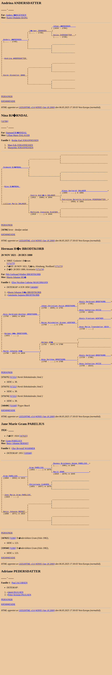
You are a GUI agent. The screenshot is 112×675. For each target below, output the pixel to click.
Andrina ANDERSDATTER (15, 63)
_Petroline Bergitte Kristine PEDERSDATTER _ (84, 219)
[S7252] (13, 412)
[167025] (23, 471)
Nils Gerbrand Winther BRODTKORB (23, 298)
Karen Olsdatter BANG (17, 17)
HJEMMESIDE (8, 113)
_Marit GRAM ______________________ (70, 509)
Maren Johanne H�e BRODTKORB (24, 316)
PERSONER (7, 108)
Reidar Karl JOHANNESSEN (25, 152)
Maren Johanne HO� (16, 301)
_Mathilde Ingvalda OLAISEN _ (44, 234)
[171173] (58, 290)
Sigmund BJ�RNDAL (16, 144)
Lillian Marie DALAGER (18, 147)
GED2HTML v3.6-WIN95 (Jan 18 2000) (37, 119)
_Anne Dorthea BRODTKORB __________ (58, 393)
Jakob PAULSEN (15, 640)
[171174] (40, 293)
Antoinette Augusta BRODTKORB (23, 318)
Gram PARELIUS (14, 476)
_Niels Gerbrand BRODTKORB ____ (94, 325)
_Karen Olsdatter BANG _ (14, 84)
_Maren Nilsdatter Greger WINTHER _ (58, 350)
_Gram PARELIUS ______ (39, 504)
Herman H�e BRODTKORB (16, 363)
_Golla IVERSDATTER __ (63, 36)
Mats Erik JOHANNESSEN (20, 157)
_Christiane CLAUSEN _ (39, 524)
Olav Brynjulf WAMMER (23, 483)
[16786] (4, 133)
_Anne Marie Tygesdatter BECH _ (94, 355)
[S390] (13, 586)
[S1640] (13, 441)
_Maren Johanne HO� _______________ (21, 383)
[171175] (11, 287)
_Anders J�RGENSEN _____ (15, 41)
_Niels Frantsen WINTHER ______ (94, 345)
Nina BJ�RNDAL (12, 204)
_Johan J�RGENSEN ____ (64, 26)
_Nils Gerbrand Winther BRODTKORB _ (20, 340)
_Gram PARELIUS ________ (14, 514)
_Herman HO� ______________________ (59, 373)
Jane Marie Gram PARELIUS (17, 536)
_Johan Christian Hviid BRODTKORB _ (58, 330)
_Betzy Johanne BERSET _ (14, 556)
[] (4, 253)
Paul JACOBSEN (19, 631)
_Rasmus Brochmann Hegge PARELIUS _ (70, 499)
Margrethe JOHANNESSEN (20, 159)
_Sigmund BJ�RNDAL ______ (15, 181)
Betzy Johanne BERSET (18, 478)
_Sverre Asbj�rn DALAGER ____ (45, 214)
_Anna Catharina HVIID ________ (94, 335)
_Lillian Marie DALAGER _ (15, 224)
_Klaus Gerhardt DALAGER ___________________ (84, 209)
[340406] (34, 310)
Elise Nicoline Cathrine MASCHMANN (30, 306)
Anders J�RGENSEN (16, 15)
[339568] (28, 488)
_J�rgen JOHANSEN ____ (40, 31)
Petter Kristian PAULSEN (19, 643)
